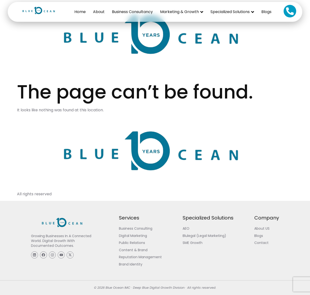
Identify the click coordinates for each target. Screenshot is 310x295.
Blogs (266, 12)
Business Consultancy (132, 12)
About (99, 12)
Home (80, 12)
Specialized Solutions (232, 12)
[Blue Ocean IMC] (38, 16)
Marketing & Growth (181, 12)
